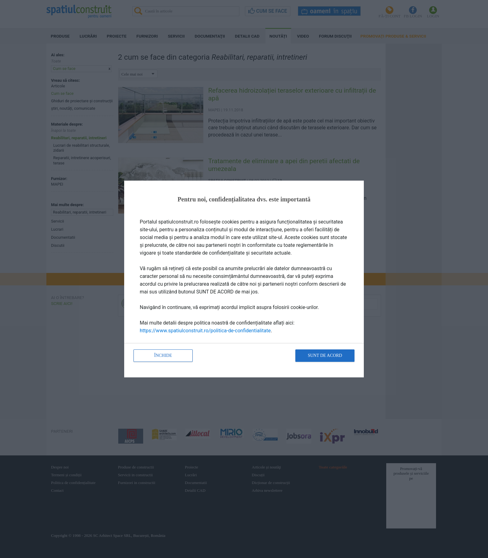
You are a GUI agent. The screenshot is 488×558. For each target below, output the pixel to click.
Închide (163, 355)
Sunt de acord (325, 355)
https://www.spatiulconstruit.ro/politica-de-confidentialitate (205, 331)
